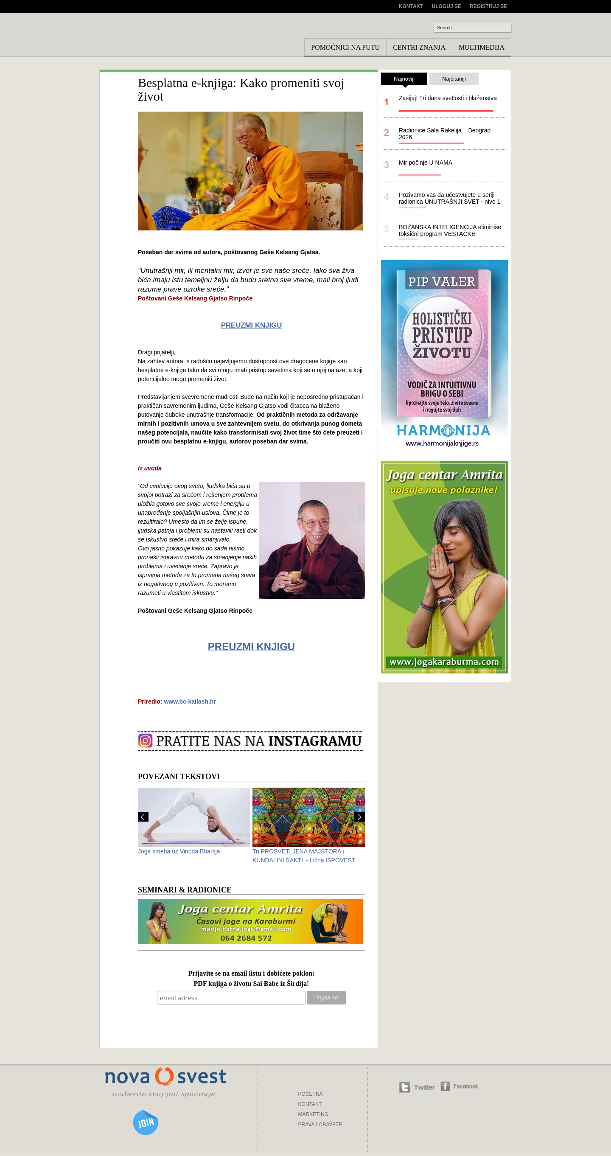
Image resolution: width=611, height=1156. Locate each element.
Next (359, 817)
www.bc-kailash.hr (190, 701)
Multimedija (481, 47)
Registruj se (488, 6)
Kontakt (411, 6)
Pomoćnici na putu (345, 47)
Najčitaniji (454, 79)
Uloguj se (446, 6)
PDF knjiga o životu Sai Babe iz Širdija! (251, 984)
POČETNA (310, 1094)
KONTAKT (310, 1104)
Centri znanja (419, 47)
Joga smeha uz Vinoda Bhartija (179, 851)
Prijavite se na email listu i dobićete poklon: (251, 974)
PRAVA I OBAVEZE (320, 1125)
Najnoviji (404, 80)
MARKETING (313, 1114)
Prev (143, 817)
